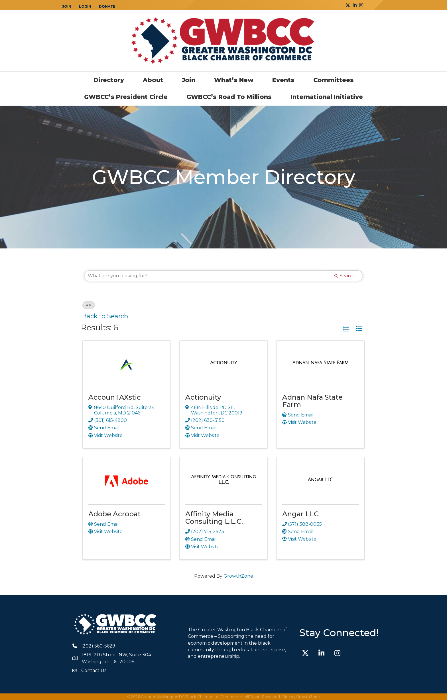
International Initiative (326, 96)
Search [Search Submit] (344, 275)
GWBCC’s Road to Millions (229, 96)
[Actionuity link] (223, 363)
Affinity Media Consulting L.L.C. (214, 517)
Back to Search (105, 316)
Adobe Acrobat (114, 514)
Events (283, 80)
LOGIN (85, 6)
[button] (346, 329)
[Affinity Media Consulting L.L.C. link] (223, 479)
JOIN (66, 6)
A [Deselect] (89, 305)
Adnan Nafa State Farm (312, 401)
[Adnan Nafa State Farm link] (320, 363)
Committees (333, 80)
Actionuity (203, 397)
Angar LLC (300, 514)
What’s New (233, 80)
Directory (109, 80)
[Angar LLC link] (320, 480)
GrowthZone (238, 576)
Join (188, 80)
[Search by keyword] (205, 275)
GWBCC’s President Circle (126, 96)
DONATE (107, 6)
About (153, 80)
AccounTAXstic (114, 397)
